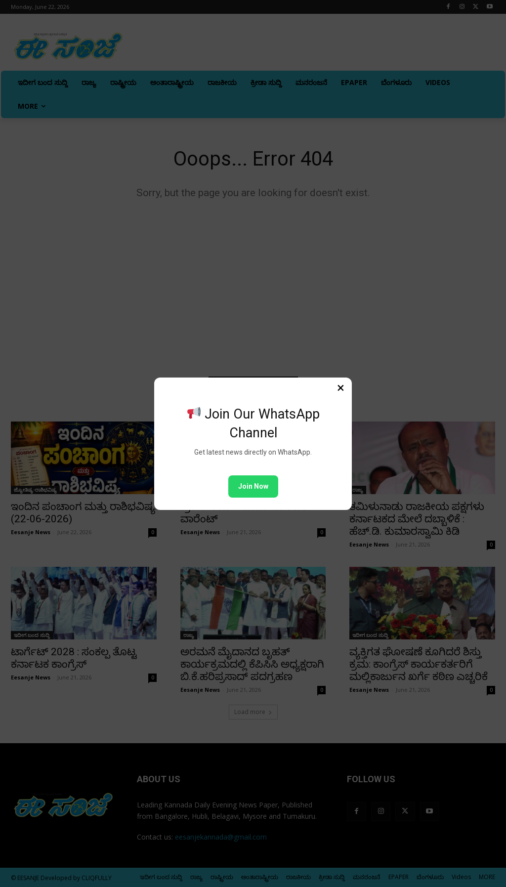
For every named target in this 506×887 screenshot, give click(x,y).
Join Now (253, 486)
